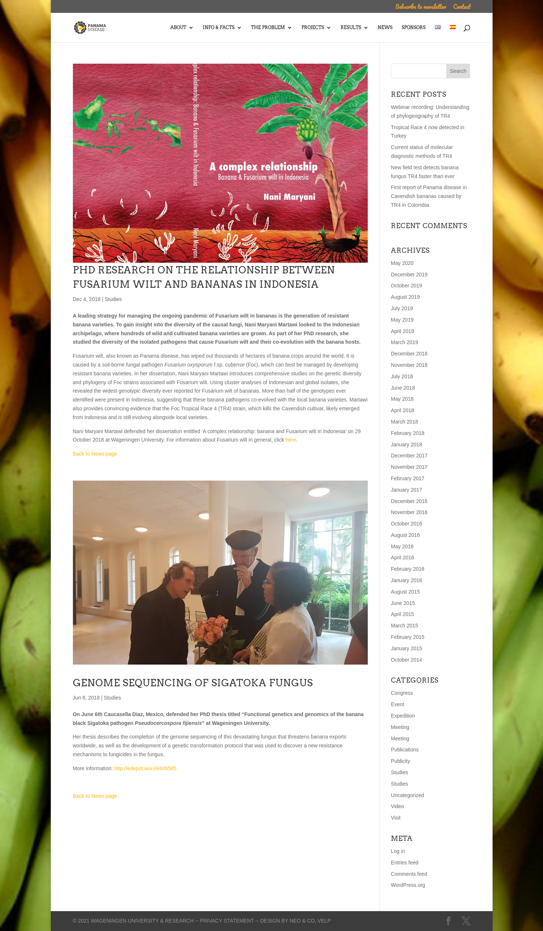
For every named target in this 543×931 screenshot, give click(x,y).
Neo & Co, (303, 921)
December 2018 (409, 354)
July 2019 (402, 308)
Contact (461, 7)
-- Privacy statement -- (227, 921)
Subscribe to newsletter (420, 7)
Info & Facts (219, 27)
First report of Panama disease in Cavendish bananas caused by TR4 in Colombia (429, 196)
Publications (405, 750)
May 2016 (402, 546)
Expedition (403, 716)
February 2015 (407, 637)
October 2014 (406, 660)
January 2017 (406, 490)
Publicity (400, 761)
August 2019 (405, 297)
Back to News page (95, 454)
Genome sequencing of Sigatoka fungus (193, 682)
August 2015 (405, 592)
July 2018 (402, 376)
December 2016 (409, 501)
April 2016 (402, 557)
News (385, 27)
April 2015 (402, 614)
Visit (396, 818)
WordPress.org (408, 885)
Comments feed (409, 874)
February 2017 (407, 478)
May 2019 (402, 320)
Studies (113, 299)
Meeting (400, 727)
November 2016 (409, 512)
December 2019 (409, 274)
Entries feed (405, 862)
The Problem (268, 27)
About (178, 27)
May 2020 (402, 263)
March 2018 (404, 422)
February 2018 (407, 433)
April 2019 (402, 331)
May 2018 (402, 399)
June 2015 (403, 603)
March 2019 (404, 342)
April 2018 (402, 410)
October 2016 (406, 524)
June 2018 (403, 388)
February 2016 (407, 569)
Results (351, 27)
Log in (398, 851)
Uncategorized (407, 795)
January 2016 (406, 580)
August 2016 (405, 535)
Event (397, 704)
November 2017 (409, 467)
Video (397, 806)
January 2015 (406, 648)
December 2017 (409, 456)
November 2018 (409, 365)
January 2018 (406, 444)
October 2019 (406, 285)
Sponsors (414, 27)
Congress (402, 693)
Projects (313, 27)
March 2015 (404, 626)
